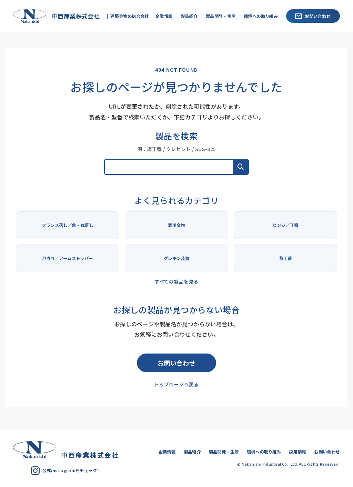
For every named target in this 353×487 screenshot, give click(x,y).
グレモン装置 (176, 258)
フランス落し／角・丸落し (67, 225)
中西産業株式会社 (54, 16)
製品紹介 (189, 16)
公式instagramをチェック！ (66, 470)
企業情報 (164, 16)
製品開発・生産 (221, 16)
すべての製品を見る (176, 281)
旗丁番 (285, 258)
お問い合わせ (312, 16)
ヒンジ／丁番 (285, 225)
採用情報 (297, 452)
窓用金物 (176, 225)
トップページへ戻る (176, 384)
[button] (241, 167)
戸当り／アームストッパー (67, 258)
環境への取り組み (261, 16)
